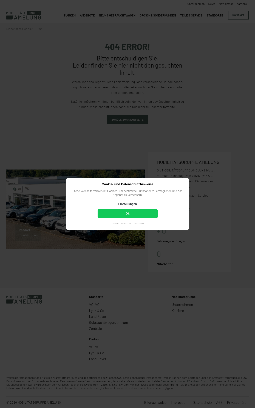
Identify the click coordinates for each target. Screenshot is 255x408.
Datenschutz (138, 223)
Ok (127, 213)
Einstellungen (127, 204)
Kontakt (114, 223)
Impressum (125, 223)
